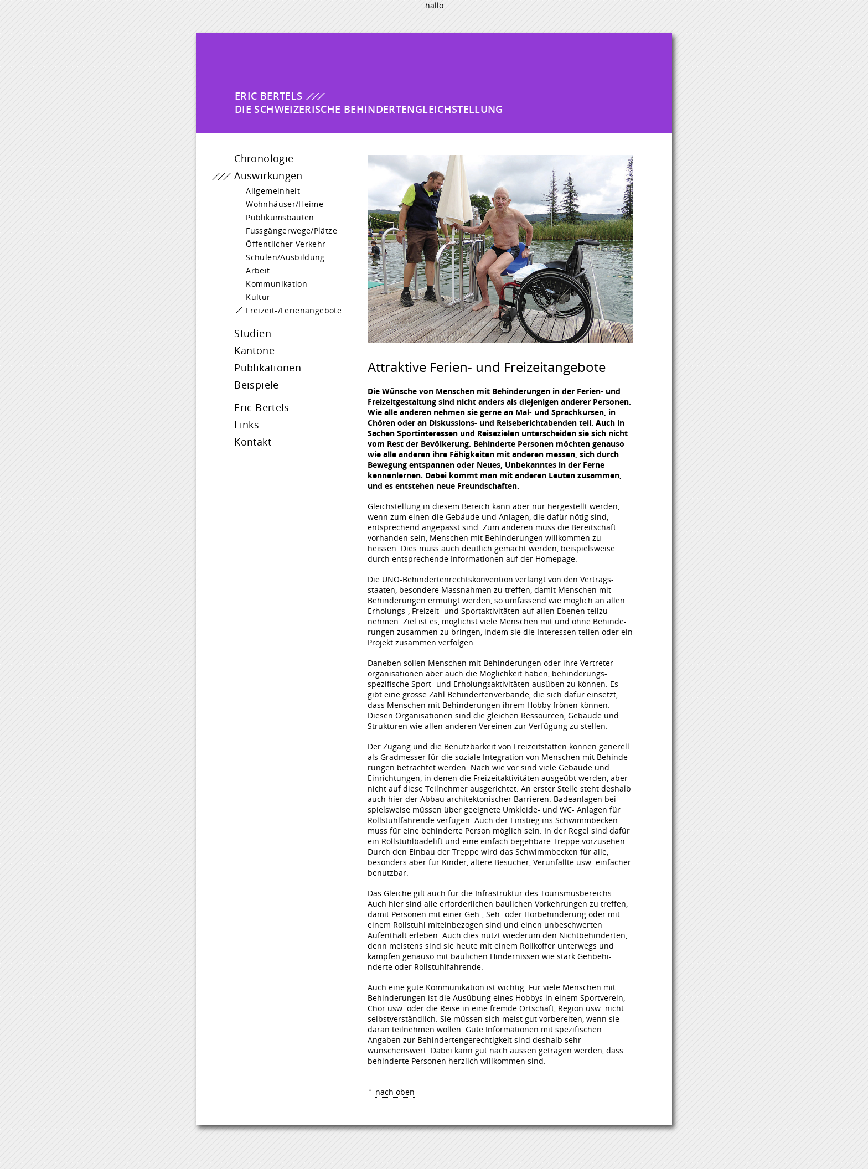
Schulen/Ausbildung (280, 262)
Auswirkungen (257, 180)
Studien (241, 338)
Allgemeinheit (267, 195)
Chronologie (252, 163)
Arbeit (252, 275)
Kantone (243, 355)
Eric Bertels (251, 412)
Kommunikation (271, 288)
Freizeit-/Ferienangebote (288, 315)
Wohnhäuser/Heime (279, 209)
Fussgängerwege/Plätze (286, 235)
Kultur (253, 302)
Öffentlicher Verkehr (280, 249)
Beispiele (245, 389)
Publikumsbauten (274, 222)
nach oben (395, 1092)
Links (235, 429)
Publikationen (256, 372)
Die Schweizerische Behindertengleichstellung (369, 102)
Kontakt (241, 446)
